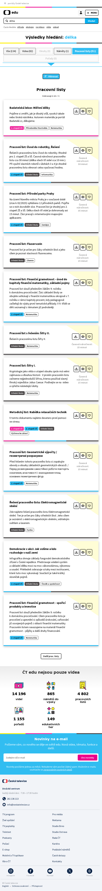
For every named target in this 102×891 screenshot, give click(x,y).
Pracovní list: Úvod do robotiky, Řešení (34, 147)
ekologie (30, 27)
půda (49, 27)
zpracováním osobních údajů (57, 769)
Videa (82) (27, 51)
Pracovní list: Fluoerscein (25, 244)
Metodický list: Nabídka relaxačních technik (38, 412)
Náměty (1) (63, 51)
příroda (20, 27)
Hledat (91, 20)
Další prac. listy (51, 656)
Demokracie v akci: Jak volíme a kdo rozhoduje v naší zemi (32, 550)
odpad (56, 27)
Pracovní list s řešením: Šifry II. (29, 333)
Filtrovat (53, 76)
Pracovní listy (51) (85, 51)
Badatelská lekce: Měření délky (29, 107)
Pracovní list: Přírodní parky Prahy (31, 193)
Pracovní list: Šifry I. (22, 365)
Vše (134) (11, 51)
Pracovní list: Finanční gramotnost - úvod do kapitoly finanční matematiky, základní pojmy (39, 281)
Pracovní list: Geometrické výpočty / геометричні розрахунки (33, 453)
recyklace (40, 27)
